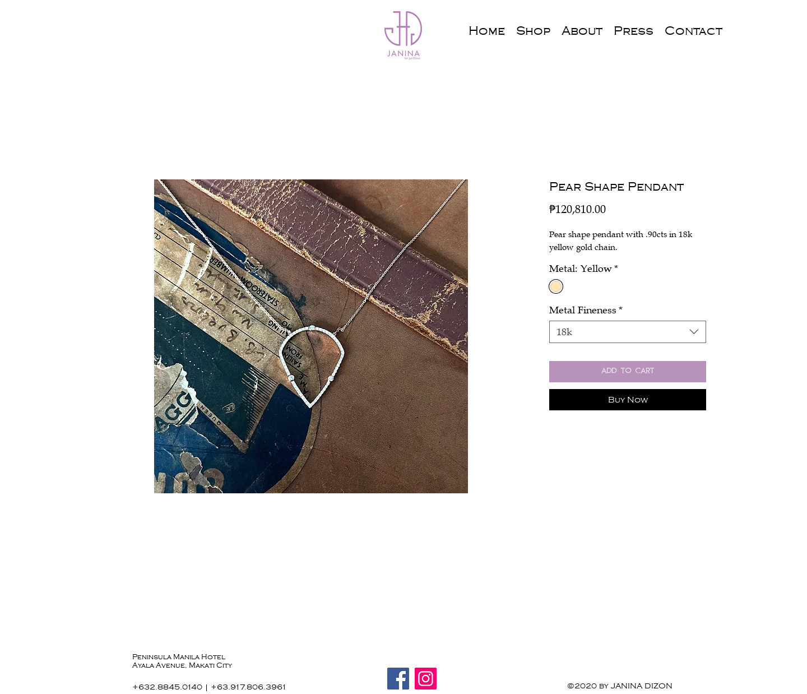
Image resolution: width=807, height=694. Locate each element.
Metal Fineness (586, 310)
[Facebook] (398, 679)
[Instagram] (426, 679)
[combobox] (627, 332)
